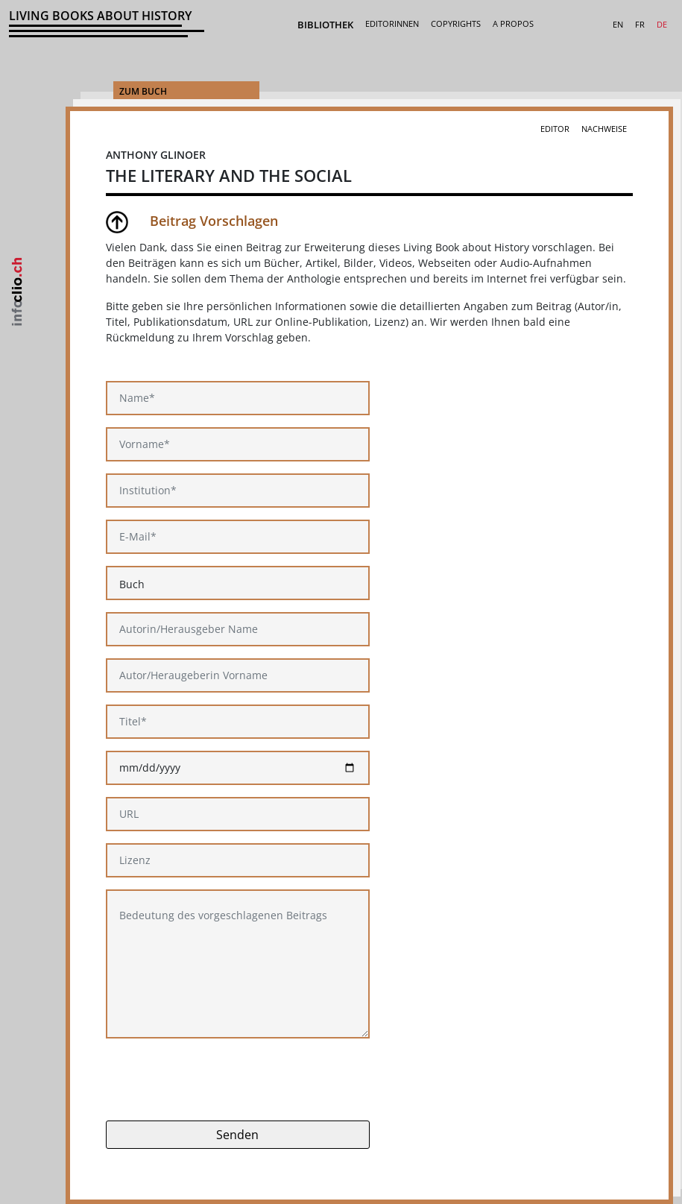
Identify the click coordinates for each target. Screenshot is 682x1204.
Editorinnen (392, 23)
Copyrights (456, 23)
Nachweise (604, 128)
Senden (237, 1134)
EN (618, 24)
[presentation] (219, 1079)
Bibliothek (325, 24)
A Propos (513, 23)
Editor (554, 128)
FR (640, 24)
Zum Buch (143, 91)
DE (662, 24)
